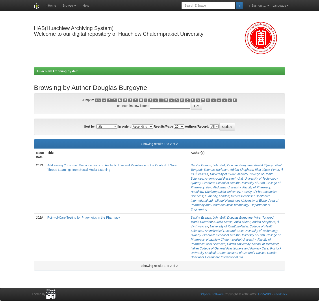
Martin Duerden (201, 222)
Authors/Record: (197, 126)
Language (280, 5)
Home (51, 5)
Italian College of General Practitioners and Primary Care (229, 248)
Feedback (280, 294)
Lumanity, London (217, 196)
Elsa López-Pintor (267, 169)
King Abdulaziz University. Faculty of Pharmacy (238, 187)
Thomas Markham (216, 169)
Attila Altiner (242, 222)
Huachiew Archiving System (57, 71)
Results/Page (163, 126)
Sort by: (90, 126)
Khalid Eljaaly (263, 165)
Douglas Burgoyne (239, 165)
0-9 (98, 100)
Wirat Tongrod (263, 217)
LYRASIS (264, 294)
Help (86, 5)
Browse (69, 5)
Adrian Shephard (241, 169)
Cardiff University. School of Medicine (252, 244)
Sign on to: (259, 5)
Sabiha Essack (201, 165)
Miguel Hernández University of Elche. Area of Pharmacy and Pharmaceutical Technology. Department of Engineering (234, 205)
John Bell (219, 165)
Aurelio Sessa (222, 222)
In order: (124, 126)
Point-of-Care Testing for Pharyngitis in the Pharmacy (83, 217)
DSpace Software (212, 294)
